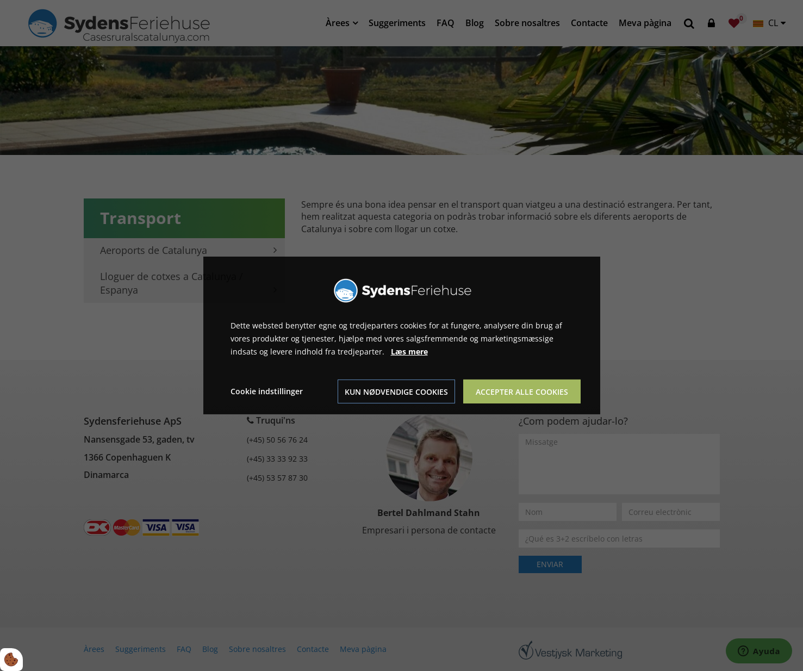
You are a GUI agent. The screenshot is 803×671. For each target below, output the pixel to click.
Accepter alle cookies (522, 392)
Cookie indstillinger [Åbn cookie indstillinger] (267, 391)
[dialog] (401, 335)
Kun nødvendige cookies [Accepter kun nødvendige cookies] (396, 392)
